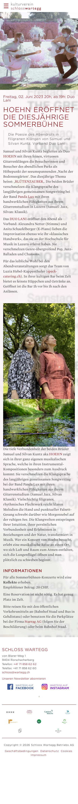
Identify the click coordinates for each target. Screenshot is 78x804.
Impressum (38, 754)
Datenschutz (49, 751)
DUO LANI (18, 219)
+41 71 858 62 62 (25, 664)
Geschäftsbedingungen (21, 751)
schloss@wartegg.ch (16, 672)
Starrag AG (33, 621)
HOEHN (9, 156)
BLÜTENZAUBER (29, 181)
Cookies (66, 751)
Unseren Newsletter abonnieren (24, 678)
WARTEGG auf (20, 687)
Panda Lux (26, 197)
